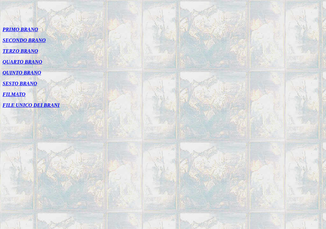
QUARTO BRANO (22, 62)
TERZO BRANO (20, 51)
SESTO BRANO (20, 83)
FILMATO (14, 94)
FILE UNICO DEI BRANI (31, 105)
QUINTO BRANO (22, 72)
